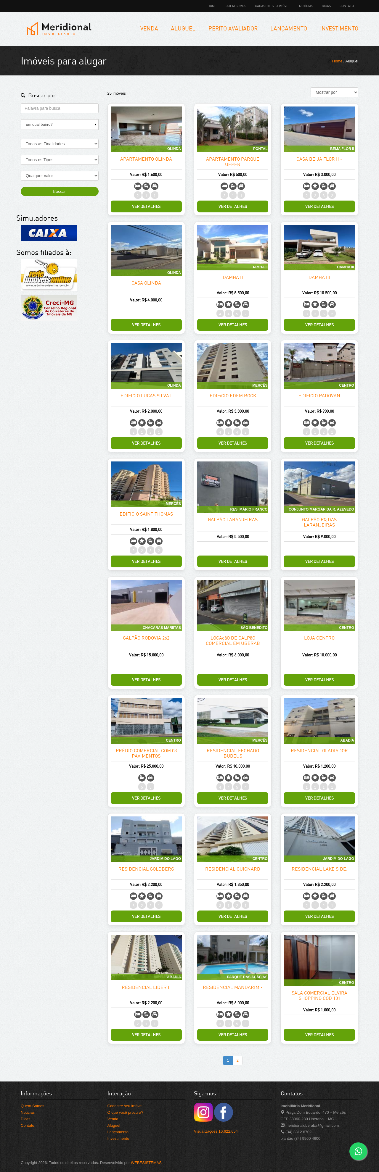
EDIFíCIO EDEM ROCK (233, 395)
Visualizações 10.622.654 (216, 1131)
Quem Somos (236, 6)
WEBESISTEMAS (146, 1162)
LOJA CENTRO (319, 638)
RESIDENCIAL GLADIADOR (319, 750)
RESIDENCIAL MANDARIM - (233, 987)
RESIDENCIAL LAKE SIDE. (319, 869)
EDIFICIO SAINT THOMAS (146, 514)
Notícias (306, 6)
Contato (347, 6)
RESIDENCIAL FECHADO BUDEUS (233, 753)
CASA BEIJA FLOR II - (319, 159)
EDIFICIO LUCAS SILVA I (146, 395)
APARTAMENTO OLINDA (146, 159)
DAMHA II (233, 277)
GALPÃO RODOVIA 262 (146, 638)
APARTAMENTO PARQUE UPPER (232, 161)
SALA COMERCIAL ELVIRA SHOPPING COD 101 (319, 995)
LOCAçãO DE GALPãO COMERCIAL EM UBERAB (233, 640)
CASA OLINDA (146, 283)
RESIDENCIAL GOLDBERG (146, 869)
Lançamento (288, 28)
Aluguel (183, 28)
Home (212, 6)
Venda (149, 28)
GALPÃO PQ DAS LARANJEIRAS (319, 522)
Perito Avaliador (233, 28)
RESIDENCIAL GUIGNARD (232, 869)
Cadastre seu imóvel (272, 6)
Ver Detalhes (146, 206)
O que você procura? (125, 1112)
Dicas (326, 6)
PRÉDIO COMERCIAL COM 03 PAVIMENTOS (146, 753)
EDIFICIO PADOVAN (319, 395)
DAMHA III (319, 277)
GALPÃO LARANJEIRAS (233, 519)
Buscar (59, 191)
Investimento (339, 28)
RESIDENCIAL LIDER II (146, 987)
